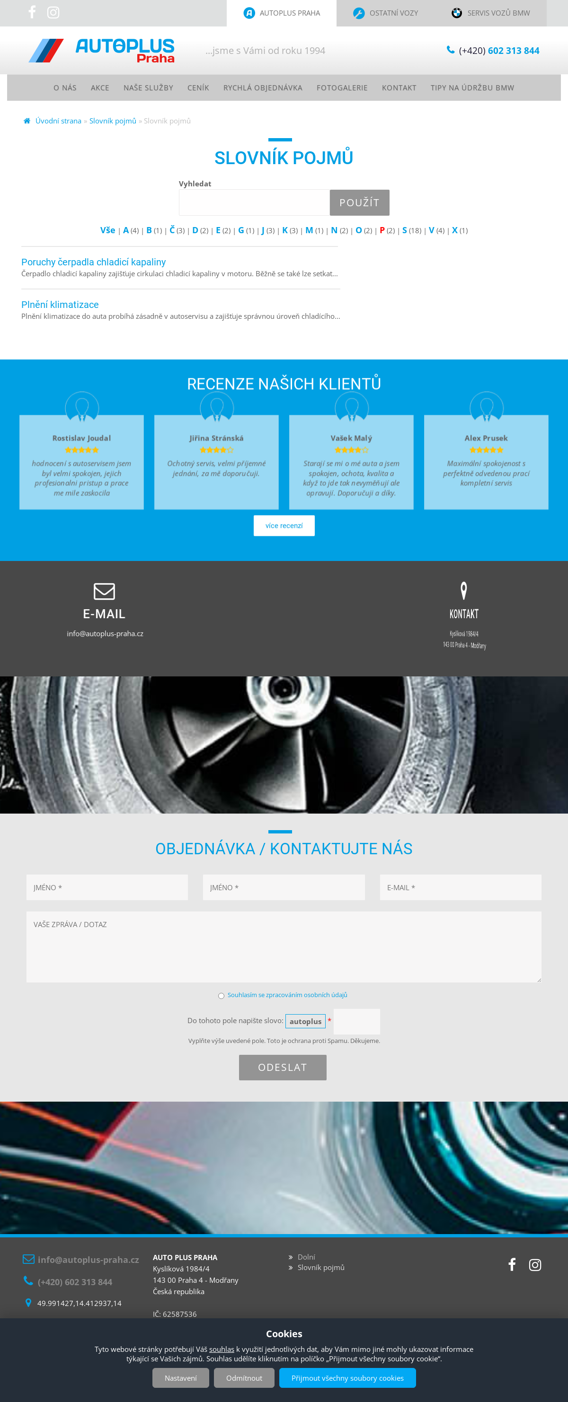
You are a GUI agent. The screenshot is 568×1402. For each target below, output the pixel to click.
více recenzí (284, 558)
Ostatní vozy (394, 13)
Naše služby (141, 87)
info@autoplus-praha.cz (104, 634)
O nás (53, 87)
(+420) (499, 50)
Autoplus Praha (290, 13)
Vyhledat (195, 184)
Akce (90, 87)
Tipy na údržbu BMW (482, 87)
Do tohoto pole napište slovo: (259, 1022)
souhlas (221, 1349)
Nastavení (181, 1378)
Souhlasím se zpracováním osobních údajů (287, 994)
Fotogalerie (346, 87)
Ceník (193, 87)
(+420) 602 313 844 (75, 1282)
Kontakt (405, 87)
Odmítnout (244, 1378)
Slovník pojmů (112, 121)
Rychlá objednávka (262, 87)
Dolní (306, 1257)
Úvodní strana (58, 121)
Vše (107, 230)
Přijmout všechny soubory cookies (348, 1378)
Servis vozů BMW (499, 13)
